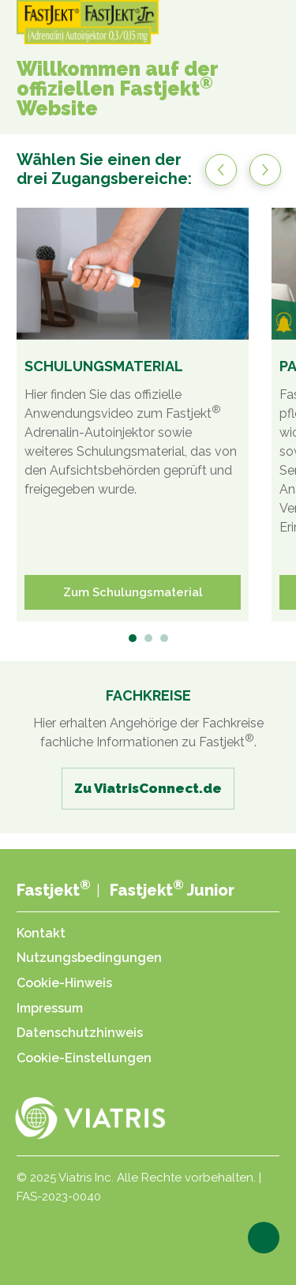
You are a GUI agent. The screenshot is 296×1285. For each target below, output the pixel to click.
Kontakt (41, 933)
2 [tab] (149, 639)
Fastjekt (54, 890)
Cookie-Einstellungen (84, 1057)
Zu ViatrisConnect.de (148, 788)
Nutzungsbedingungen (89, 957)
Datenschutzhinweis (80, 1032)
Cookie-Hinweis (64, 982)
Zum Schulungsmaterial (133, 592)
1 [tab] (134, 639)
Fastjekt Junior (172, 890)
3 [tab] (165, 639)
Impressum (50, 1008)
